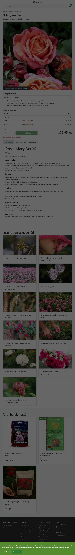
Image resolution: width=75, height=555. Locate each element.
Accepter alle (17, 552)
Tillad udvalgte (5, 552)
